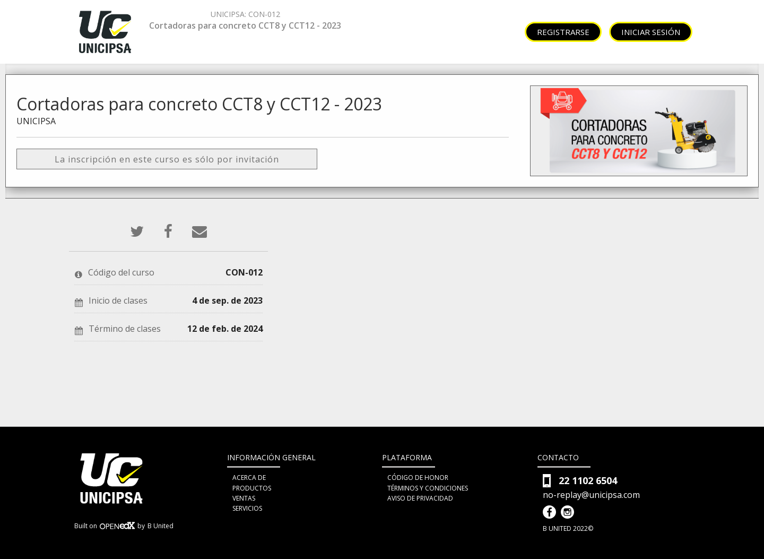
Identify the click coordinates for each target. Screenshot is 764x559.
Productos (251, 488)
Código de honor (417, 477)
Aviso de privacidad (420, 498)
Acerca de (249, 477)
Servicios (247, 508)
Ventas (243, 498)
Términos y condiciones (427, 488)
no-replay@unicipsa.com (591, 495)
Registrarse (563, 32)
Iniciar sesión (650, 32)
